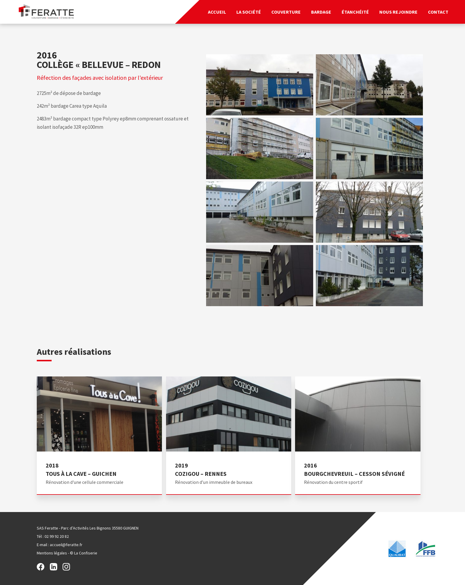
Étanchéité (355, 12)
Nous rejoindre (398, 12)
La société (248, 12)
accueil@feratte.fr (66, 544)
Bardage (321, 12)
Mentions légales (52, 553)
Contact (438, 12)
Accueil (217, 12)
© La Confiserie (83, 553)
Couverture (286, 12)
